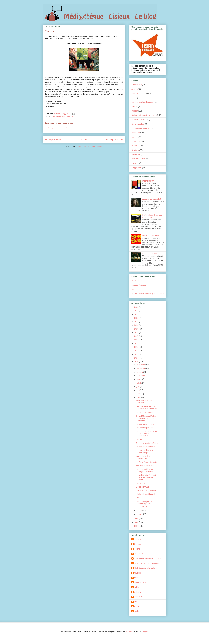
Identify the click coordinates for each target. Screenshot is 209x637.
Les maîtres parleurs (144, 428)
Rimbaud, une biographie (146, 494)
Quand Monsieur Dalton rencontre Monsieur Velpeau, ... (146, 418)
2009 (136, 519)
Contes (139, 439)
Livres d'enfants (142, 487)
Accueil (83, 139)
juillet (138, 383)
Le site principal (137, 281)
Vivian (136, 602)
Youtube (134, 289)
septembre (141, 376)
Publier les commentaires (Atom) (89, 146)
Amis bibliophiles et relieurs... (144, 402)
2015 (136, 343)
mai (138, 390)
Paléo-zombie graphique (146, 491)
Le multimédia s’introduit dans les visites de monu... (146, 477)
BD (132, 98)
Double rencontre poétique (147, 443)
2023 (136, 314)
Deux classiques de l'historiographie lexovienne (144, 503)
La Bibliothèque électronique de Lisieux (147, 294)
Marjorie (137, 573)
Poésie (134, 163)
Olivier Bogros (140, 582)
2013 (136, 351)
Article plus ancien (114, 139)
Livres (133, 137)
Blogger (144, 632)
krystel (136, 606)
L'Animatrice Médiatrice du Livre (147, 558)
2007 (136, 526)
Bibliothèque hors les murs (142, 102)
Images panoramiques (145, 424)
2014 (136, 347)
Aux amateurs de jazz (145, 466)
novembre (140, 368)
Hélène (137, 549)
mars (138, 397)
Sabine (137, 587)
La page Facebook (139, 285)
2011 (136, 358)
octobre (139, 372)
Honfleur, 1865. (142, 483)
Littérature (135, 133)
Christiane (138, 544)
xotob (138, 498)
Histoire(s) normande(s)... (153, 235)
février (139, 510)
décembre (140, 365)
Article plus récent (53, 139)
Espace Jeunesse (138, 119)
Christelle (138, 539)
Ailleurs (134, 89)
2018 (136, 332)
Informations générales (140, 128)
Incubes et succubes (151, 253)
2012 (136, 354)
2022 (136, 318)
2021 (136, 321)
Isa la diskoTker (140, 554)
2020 (136, 325)
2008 (136, 522)
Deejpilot (128, 632)
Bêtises (134, 106)
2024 (136, 311)
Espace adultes (137, 124)
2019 (136, 329)
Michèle (137, 578)
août (138, 379)
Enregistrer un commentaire (58, 128)
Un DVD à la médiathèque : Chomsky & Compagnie (147, 433)
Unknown (138, 592)
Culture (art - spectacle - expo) (64, 117)
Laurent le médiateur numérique (147, 563)
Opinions (135, 150)
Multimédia (135, 141)
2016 (136, 340)
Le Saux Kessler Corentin (146, 462)
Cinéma (134, 111)
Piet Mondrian (148, 181)
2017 (136, 336)
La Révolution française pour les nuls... (152, 216)
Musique (134, 146)
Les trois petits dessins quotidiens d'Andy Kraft (146, 407)
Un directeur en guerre (145, 412)
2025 (136, 307)
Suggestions (136, 168)
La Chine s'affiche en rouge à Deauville (144, 470)
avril (138, 394)
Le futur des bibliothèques (146, 447)
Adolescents (136, 85)
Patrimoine (135, 154)
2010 (136, 361)
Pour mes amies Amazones (143, 457)
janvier (139, 514)
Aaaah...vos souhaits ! (151, 199)
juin (138, 386)
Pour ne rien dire (138, 159)
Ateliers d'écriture (138, 93)
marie (136, 611)
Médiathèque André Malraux (145, 568)
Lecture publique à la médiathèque (144, 451)
